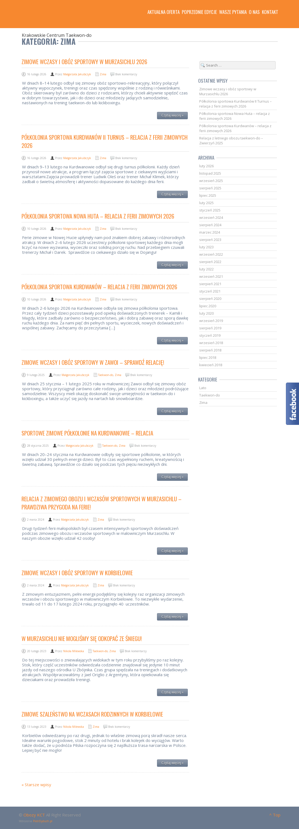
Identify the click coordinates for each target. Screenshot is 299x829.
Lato (202, 387)
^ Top (274, 815)
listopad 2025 (210, 173)
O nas (254, 12)
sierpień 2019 (210, 328)
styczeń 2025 (210, 210)
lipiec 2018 (207, 357)
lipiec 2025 (207, 195)
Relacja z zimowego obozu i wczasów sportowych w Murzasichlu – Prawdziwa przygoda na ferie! (102, 502)
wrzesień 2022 (211, 254)
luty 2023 (206, 246)
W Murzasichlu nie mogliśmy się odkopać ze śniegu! (82, 638)
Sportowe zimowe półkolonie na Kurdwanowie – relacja (87, 433)
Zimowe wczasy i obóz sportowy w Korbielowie (77, 572)
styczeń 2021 (210, 291)
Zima (103, 74)
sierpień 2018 (210, 350)
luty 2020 (206, 313)
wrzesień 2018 (211, 342)
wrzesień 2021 (211, 276)
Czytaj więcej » (172, 115)
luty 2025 (206, 202)
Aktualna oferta (163, 12)
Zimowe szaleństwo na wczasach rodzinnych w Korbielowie (92, 714)
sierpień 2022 (210, 261)
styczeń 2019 (210, 335)
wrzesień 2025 (211, 180)
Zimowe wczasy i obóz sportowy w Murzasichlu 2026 (84, 61)
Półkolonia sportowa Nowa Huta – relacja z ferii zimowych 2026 (98, 216)
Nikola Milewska (73, 651)
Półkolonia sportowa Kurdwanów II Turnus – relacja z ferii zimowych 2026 (105, 141)
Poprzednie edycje (199, 12)
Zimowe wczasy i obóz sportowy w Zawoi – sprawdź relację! (93, 362)
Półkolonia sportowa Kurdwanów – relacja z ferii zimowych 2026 (99, 286)
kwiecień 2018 (210, 364)
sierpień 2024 (210, 224)
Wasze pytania (233, 12)
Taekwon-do (105, 375)
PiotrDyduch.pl (42, 821)
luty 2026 (206, 165)
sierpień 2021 (210, 283)
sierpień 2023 (210, 239)
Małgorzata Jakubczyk (77, 74)
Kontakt (270, 12)
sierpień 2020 (210, 298)
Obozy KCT (34, 815)
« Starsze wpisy (36, 784)
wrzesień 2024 (211, 217)
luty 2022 (206, 269)
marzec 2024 (209, 232)
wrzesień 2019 (211, 320)
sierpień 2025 (210, 188)
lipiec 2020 (207, 305)
